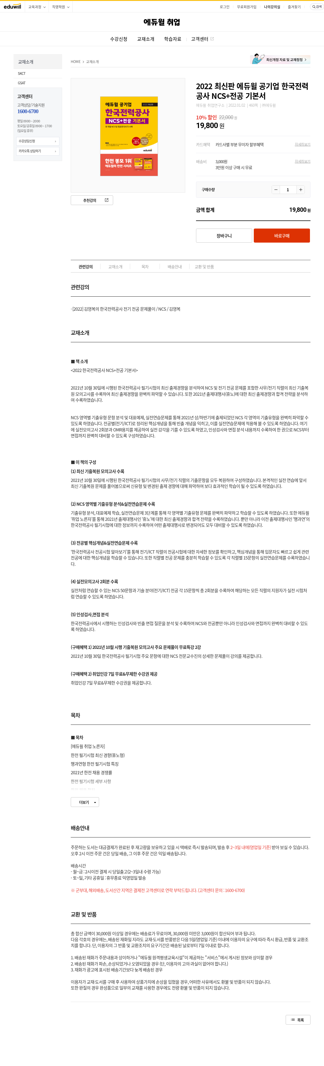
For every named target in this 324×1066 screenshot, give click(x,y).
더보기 (84, 802)
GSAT (21, 82)
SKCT (21, 73)
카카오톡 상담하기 (30, 151)
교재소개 (92, 61)
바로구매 (281, 235)
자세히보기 (302, 144)
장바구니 (224, 235)
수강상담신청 (27, 141)
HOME (76, 61)
